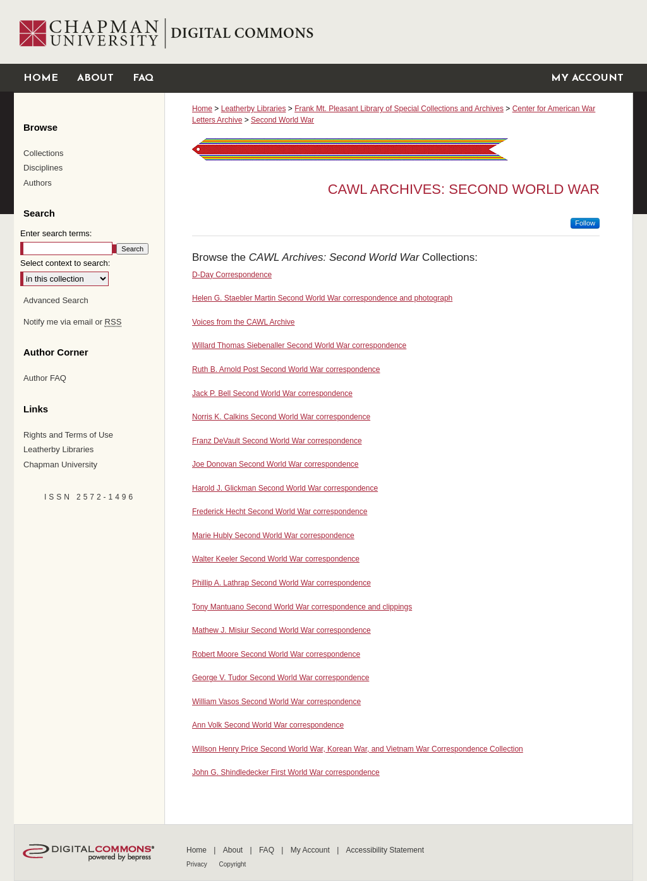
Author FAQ (44, 378)
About (234, 850)
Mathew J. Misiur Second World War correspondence (281, 630)
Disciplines (43, 167)
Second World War (282, 120)
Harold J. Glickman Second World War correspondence (285, 488)
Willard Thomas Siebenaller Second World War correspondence (299, 345)
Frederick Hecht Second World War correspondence (279, 511)
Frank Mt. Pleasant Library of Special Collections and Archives (399, 108)
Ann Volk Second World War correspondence (268, 725)
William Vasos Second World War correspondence (276, 701)
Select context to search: (65, 263)
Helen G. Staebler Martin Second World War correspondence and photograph (322, 298)
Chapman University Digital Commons (398, 32)
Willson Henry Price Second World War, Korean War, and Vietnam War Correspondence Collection (357, 749)
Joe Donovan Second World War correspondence (275, 464)
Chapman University (60, 464)
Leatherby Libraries (253, 108)
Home (202, 108)
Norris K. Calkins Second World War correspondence (281, 416)
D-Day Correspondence (232, 274)
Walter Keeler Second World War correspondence (276, 558)
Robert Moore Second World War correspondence (276, 654)
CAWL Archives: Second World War (464, 189)
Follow (585, 223)
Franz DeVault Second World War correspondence (277, 440)
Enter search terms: (56, 233)
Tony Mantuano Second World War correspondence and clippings (302, 606)
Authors (37, 183)
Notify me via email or (72, 322)
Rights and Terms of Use (68, 435)
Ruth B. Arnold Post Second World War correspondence (286, 369)
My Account (311, 850)
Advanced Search (55, 300)
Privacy (197, 864)
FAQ (267, 850)
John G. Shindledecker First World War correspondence (286, 772)
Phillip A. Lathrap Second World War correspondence (281, 582)
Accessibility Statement (385, 850)
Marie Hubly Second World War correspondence (273, 535)
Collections (43, 153)
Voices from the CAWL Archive (243, 322)
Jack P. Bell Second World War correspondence (272, 393)
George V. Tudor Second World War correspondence (280, 677)
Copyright (232, 864)
